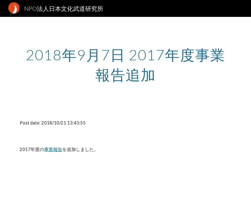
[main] (125, 63)
